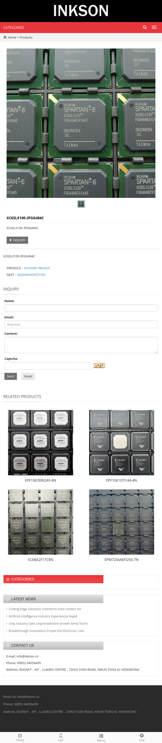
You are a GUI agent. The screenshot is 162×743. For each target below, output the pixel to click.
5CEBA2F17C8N (40, 559)
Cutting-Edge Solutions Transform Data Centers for (45, 609)
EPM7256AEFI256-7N (121, 559)
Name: (9, 301)
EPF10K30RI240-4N (40, 480)
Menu (101, 737)
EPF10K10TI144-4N (121, 480)
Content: (11, 333)
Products (26, 37)
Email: (9, 317)
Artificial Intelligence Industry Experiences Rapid (43, 616)
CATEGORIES (13, 27)
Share (20, 737)
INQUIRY (17, 240)
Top (142, 737)
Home (12, 37)
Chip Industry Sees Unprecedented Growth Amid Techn (48, 623)
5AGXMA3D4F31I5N (31, 275)
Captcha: (11, 359)
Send (10, 376)
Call (61, 737)
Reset (28, 376)
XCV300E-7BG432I (37, 268)
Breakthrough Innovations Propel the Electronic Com (46, 631)
